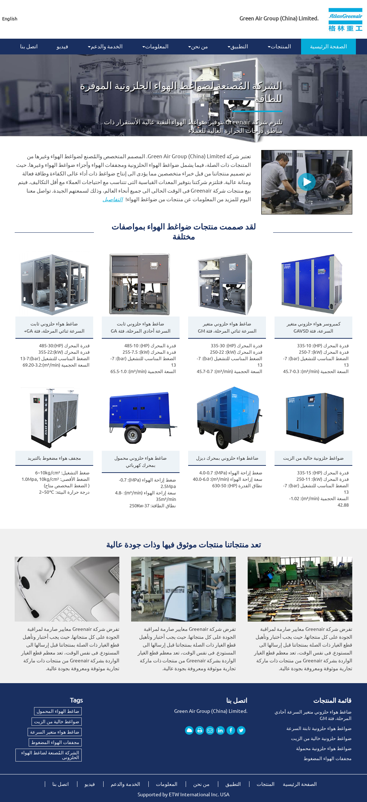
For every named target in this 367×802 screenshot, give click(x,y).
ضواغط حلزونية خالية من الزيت (313, 457)
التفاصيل (113, 199)
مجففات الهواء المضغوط (328, 758)
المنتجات (266, 784)
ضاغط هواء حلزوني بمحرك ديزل (227, 457)
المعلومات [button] (155, 46)
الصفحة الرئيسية (328, 46)
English (9, 18)
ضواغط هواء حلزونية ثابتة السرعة (319, 728)
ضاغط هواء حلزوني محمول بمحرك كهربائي (140, 461)
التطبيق (233, 784)
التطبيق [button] (238, 46)
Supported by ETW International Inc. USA (183, 794)
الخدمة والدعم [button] (105, 46)
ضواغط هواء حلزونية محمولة (324, 748)
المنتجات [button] (279, 46)
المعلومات (166, 784)
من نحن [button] (198, 46)
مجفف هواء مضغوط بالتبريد (54, 457)
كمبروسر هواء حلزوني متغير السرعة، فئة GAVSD (313, 327)
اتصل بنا (29, 46)
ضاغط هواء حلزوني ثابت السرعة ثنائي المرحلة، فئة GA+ (54, 327)
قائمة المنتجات (332, 700)
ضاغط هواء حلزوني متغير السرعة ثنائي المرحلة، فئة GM (227, 327)
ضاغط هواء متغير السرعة (54, 731)
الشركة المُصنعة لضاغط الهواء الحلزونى (50, 755)
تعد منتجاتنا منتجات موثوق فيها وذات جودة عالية (183, 544)
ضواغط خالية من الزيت (56, 721)
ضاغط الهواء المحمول (58, 711)
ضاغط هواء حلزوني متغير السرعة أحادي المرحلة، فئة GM (313, 715)
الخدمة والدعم (125, 784)
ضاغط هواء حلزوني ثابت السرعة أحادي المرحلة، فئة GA (141, 327)
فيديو (62, 46)
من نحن (201, 784)
